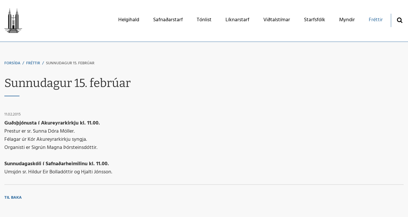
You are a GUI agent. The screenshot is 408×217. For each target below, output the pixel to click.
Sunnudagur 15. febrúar (70, 63)
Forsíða (12, 63)
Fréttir (33, 63)
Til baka (13, 197)
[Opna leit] (399, 20)
